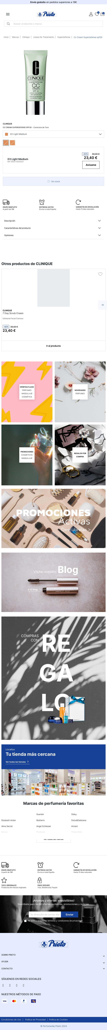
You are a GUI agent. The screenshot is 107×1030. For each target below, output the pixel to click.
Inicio (6, 37)
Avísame (91, 164)
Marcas (15, 37)
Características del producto (17, 228)
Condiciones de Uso (11, 1019)
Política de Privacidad (35, 1019)
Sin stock (53, 181)
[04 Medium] (16, 142)
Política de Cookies (58, 1019)
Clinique (26, 37)
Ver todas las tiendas (18, 761)
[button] (102, 14)
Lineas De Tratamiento (43, 37)
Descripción (9, 221)
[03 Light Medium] (9, 142)
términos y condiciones (58, 920)
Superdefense (63, 37)
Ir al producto (53, 345)
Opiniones (8, 235)
